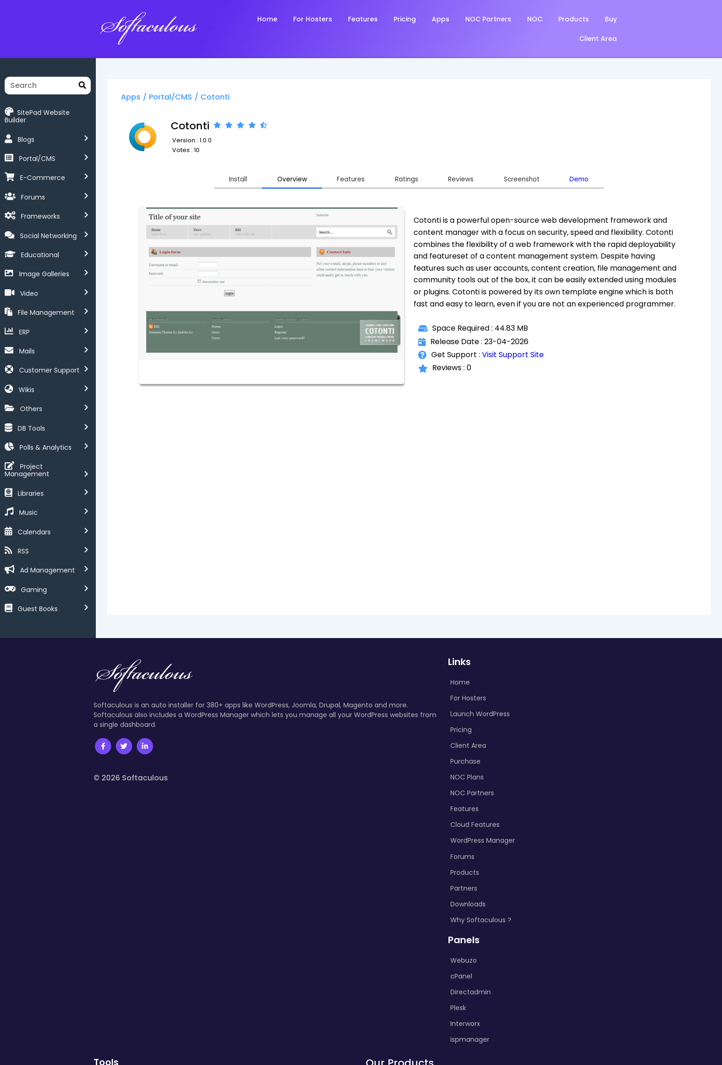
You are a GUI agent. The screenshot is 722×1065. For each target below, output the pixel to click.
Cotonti (245, 99)
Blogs (26, 132)
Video (29, 286)
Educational (40, 247)
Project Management (54, 459)
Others (31, 401)
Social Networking (48, 228)
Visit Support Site (526, 371)
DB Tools (31, 420)
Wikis (26, 382)
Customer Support (49, 362)
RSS (23, 536)
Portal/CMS (37, 151)
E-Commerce (42, 170)
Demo (622, 182)
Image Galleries (44, 266)
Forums (33, 189)
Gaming (34, 574)
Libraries (31, 478)
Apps (160, 99)
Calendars (34, 516)
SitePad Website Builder (49, 111)
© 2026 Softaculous (131, 763)
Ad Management (47, 555)
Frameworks (40, 208)
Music (28, 497)
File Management (46, 305)
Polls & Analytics (46, 440)
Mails (27, 343)
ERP (24, 324)
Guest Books (38, 594)
